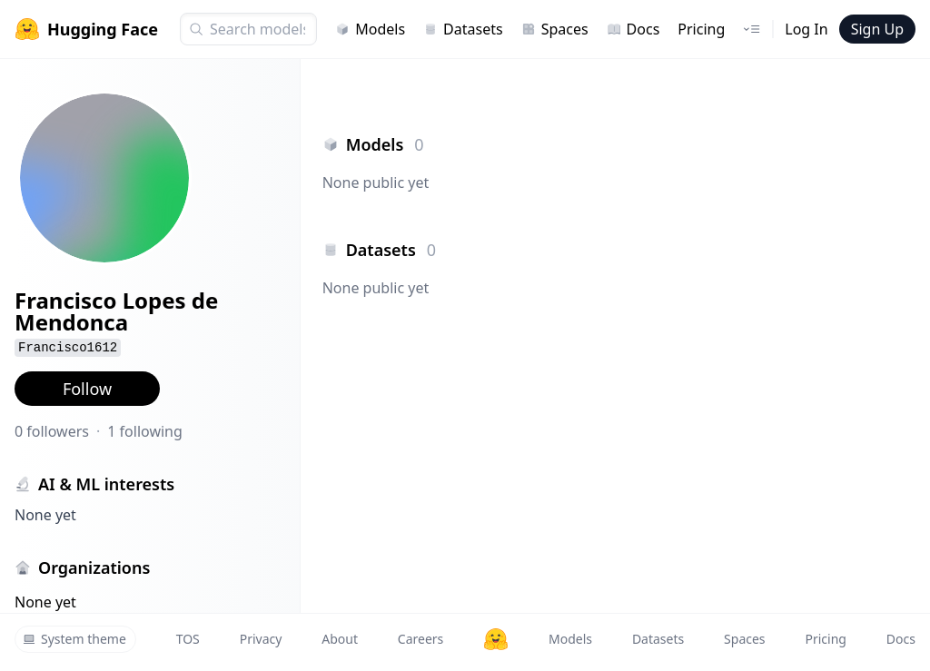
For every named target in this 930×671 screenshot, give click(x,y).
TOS (188, 638)
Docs (633, 29)
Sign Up (877, 29)
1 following (145, 431)
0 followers (52, 431)
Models (370, 29)
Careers (420, 638)
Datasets (463, 29)
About (340, 638)
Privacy (261, 638)
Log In (806, 29)
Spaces (555, 29)
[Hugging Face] (496, 639)
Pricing (701, 29)
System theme (74, 638)
